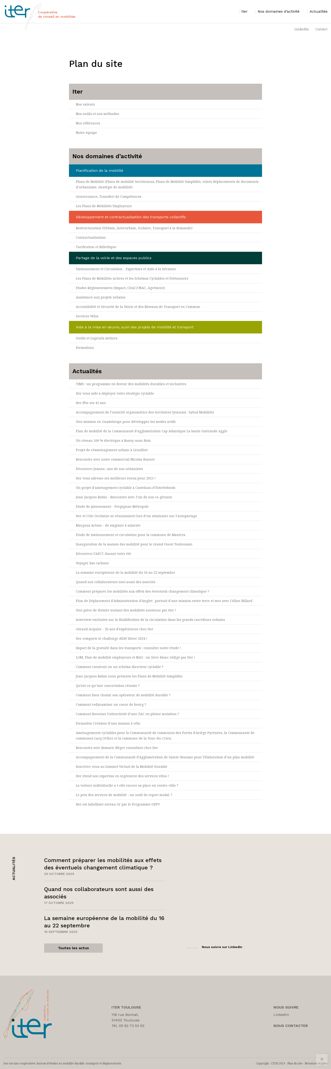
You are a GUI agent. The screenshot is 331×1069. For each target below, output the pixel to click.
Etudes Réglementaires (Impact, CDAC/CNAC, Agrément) (120, 288)
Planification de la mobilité (99, 170)
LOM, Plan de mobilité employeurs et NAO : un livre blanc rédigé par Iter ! (135, 657)
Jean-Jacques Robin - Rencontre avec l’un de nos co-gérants (124, 497)
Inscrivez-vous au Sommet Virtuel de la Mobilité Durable (121, 766)
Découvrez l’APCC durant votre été (103, 553)
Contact (321, 29)
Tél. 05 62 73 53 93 (127, 1025)
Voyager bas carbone (92, 563)
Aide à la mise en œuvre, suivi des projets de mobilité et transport (135, 327)
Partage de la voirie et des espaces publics (113, 258)
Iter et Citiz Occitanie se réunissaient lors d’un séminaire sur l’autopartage (136, 516)
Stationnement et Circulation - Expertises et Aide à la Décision (126, 269)
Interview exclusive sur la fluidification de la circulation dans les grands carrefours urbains (150, 619)
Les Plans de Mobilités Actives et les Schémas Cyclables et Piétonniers (132, 278)
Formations (85, 347)
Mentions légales (316, 1063)
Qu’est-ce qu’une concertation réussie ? (108, 685)
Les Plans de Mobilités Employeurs (104, 206)
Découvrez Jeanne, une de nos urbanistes (109, 469)
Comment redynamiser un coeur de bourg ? (111, 704)
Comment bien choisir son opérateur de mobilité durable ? (123, 695)
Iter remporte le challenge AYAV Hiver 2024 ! (111, 638)
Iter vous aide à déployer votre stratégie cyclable (115, 393)
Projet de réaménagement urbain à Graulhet (112, 450)
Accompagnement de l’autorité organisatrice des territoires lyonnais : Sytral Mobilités (145, 412)
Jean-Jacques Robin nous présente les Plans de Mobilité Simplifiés (129, 676)
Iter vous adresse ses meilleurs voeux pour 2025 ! (116, 478)
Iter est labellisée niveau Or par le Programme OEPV (118, 804)
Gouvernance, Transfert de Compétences (108, 196)
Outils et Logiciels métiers (96, 338)
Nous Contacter (291, 1025)
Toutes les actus (73, 948)
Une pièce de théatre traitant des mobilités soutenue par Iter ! (126, 610)
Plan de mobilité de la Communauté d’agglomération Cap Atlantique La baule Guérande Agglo (151, 431)
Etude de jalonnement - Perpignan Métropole (112, 506)
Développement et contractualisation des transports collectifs (131, 217)
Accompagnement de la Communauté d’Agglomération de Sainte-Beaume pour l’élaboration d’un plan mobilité (165, 757)
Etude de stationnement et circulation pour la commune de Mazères (130, 535)
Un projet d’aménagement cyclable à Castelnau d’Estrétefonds (125, 487)
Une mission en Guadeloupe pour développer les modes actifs (126, 421)
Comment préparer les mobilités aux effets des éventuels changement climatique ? (142, 591)
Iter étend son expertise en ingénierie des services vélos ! (122, 776)
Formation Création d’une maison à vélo (108, 723)
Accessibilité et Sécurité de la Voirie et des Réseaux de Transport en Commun (138, 306)
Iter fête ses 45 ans (91, 403)
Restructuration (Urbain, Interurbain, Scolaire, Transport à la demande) (134, 228)
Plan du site (294, 1063)
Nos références (88, 123)
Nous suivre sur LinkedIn (222, 947)
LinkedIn (301, 29)
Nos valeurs (85, 104)
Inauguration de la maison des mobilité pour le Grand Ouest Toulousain (134, 544)
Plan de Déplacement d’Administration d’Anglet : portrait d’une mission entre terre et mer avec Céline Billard (164, 601)
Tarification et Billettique (96, 247)
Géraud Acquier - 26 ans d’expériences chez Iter (114, 629)
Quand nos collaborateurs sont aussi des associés (115, 582)
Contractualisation (91, 237)
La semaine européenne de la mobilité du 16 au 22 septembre (125, 572)
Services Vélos (87, 316)
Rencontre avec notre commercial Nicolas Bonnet (115, 459)
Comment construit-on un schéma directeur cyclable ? (119, 667)
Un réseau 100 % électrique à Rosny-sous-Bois (113, 440)
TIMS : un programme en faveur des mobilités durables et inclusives (131, 384)
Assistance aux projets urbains (101, 297)
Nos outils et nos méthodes (97, 114)
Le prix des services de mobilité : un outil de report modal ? (124, 795)
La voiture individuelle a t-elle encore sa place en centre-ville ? (127, 785)
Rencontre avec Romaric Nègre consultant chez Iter (117, 747)
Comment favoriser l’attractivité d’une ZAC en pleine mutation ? (127, 714)
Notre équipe (86, 132)
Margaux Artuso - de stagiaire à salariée (108, 525)
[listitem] (243, 11)
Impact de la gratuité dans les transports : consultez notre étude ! (128, 648)
